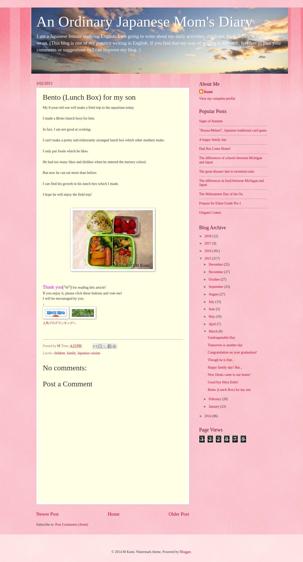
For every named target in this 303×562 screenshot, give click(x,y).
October (215, 279)
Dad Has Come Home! (215, 149)
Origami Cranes (210, 212)
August (214, 294)
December (216, 264)
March (213, 331)
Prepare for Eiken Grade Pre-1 (220, 203)
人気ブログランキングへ (59, 323)
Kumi (208, 92)
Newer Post (47, 514)
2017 (208, 243)
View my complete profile (217, 98)
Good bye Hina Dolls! (223, 382)
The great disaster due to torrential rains (226, 171)
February (215, 399)
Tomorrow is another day (225, 345)
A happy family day (213, 140)
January (214, 406)
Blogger (185, 552)
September (216, 287)
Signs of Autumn (211, 121)
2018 (208, 236)
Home (114, 514)
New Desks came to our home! (229, 375)
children (59, 353)
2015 (208, 258)
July (212, 302)
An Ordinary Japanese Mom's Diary (144, 21)
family (71, 353)
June (212, 309)
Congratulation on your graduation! (232, 352)
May (212, 316)
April (213, 324)
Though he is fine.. (221, 360)
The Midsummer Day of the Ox (221, 194)
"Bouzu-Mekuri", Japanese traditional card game (233, 130)
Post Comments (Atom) (71, 524)
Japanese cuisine (88, 353)
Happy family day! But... (225, 367)
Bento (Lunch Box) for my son (229, 390)
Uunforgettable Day (221, 338)
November (216, 272)
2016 (208, 251)
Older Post (178, 514)
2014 (208, 416)
